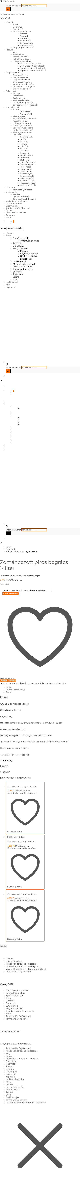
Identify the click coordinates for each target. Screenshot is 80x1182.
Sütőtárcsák (18, 96)
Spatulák (24, 36)
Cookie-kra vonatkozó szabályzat (22, 966)
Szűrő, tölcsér (26, 137)
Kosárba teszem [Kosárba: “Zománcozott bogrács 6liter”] (15, 848)
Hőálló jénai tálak (28, 256)
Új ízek (9, 210)
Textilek (16, 194)
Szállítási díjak (12, 282)
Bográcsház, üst (20, 75)
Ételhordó (24, 157)
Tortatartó (24, 38)
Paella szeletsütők (21, 100)
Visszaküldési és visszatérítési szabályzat (26, 969)
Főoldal (9, 233)
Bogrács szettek (20, 77)
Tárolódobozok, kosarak (24, 199)
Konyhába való (13, 107)
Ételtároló (24, 160)
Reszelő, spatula (27, 164)
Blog (8, 284)
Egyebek (17, 135)
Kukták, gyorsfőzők (22, 59)
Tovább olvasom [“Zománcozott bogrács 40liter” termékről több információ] (15, 793)
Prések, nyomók (20, 121)
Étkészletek (25, 112)
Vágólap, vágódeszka (23, 128)
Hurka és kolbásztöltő (23, 130)
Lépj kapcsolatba (14, 961)
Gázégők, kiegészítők (23, 102)
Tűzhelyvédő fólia (28, 185)
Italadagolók (26, 171)
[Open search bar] (7, 365)
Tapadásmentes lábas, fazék (33, 70)
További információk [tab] (15, 690)
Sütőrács (24, 151)
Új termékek (12, 206)
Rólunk (9, 1092)
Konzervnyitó (26, 174)
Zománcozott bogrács (23, 84)
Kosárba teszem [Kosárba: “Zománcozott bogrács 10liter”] (15, 900)
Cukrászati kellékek (22, 31)
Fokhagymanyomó (22, 123)
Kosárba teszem (10, 593)
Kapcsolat (11, 287)
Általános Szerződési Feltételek (21, 964)
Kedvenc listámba (15, 1079)
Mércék (23, 34)
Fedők (23, 139)
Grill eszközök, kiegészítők (25, 105)
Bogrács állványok (21, 79)
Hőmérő (24, 146)
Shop (8, 217)
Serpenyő (17, 27)
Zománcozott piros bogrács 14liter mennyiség (23, 590)
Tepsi (15, 24)
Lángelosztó (26, 169)
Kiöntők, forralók (20, 57)
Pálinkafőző (18, 54)
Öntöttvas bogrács (21, 89)
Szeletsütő (18, 29)
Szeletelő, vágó (27, 180)
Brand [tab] (8, 692)
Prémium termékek (15, 203)
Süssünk (9, 22)
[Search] (8, 9)
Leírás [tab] (8, 687)
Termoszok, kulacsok (22, 190)
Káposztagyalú (27, 176)
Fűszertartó (25, 167)
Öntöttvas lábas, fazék (30, 63)
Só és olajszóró (27, 178)
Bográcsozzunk (13, 73)
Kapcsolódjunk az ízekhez (12, 14)
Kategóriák (5, 18)
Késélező (24, 153)
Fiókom (9, 958)
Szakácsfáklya (26, 43)
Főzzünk (10, 50)
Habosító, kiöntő (27, 162)
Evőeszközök (26, 114)
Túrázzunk (10, 187)
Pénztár (10, 1084)
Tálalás (16, 109)
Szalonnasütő (19, 98)
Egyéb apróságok (21, 196)
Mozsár (23, 141)
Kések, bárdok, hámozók (24, 118)
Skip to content (7, 1)
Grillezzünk (11, 91)
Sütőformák (25, 40)
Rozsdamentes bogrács (24, 86)
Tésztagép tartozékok (23, 132)
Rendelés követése (15, 1087)
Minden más (11, 192)
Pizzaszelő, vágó (27, 183)
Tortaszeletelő (26, 45)
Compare (10, 215)
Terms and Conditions (16, 213)
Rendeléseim (12, 1089)
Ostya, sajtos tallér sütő (23, 47)
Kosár (8, 1082)
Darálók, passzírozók (22, 125)
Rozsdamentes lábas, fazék (33, 68)
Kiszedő (23, 148)
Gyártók (10, 1069)
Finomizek (11, 1061)
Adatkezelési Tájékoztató (18, 208)
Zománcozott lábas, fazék (32, 66)
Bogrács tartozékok (22, 82)
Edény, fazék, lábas (22, 61)
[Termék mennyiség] (48, 590)
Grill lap (16, 93)
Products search (13, 5)
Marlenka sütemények (16, 201)
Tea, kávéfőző (26, 155)
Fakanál (23, 144)
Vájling (16, 277)
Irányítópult (11, 1071)
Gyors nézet (30, 793)
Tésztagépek (19, 116)
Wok (15, 52)
